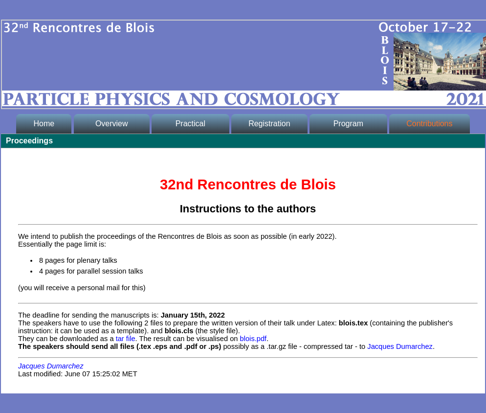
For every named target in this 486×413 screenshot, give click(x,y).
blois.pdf (253, 339)
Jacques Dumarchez (400, 346)
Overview (111, 123)
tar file (125, 339)
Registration (269, 123)
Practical (190, 123)
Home (43, 123)
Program (348, 123)
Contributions (429, 123)
